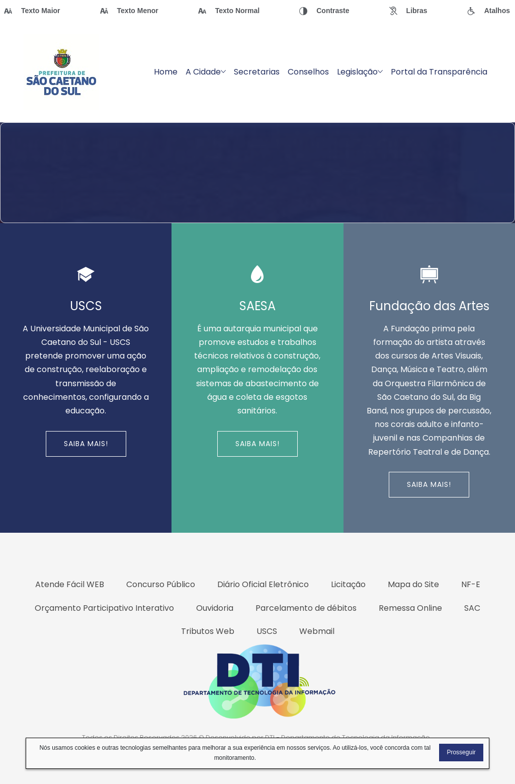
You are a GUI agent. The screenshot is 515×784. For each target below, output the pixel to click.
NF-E (470, 584)
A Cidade (206, 72)
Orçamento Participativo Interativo (104, 608)
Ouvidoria (214, 608)
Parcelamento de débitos (306, 608)
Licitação (348, 584)
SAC (472, 608)
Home (166, 72)
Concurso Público (160, 584)
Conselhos (308, 72)
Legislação (360, 72)
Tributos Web (207, 631)
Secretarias (257, 72)
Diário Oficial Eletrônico (263, 584)
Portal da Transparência (439, 72)
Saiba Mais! (86, 444)
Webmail (316, 631)
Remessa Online (410, 608)
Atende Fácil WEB (69, 584)
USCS (266, 631)
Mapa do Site (413, 584)
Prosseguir (461, 752)
